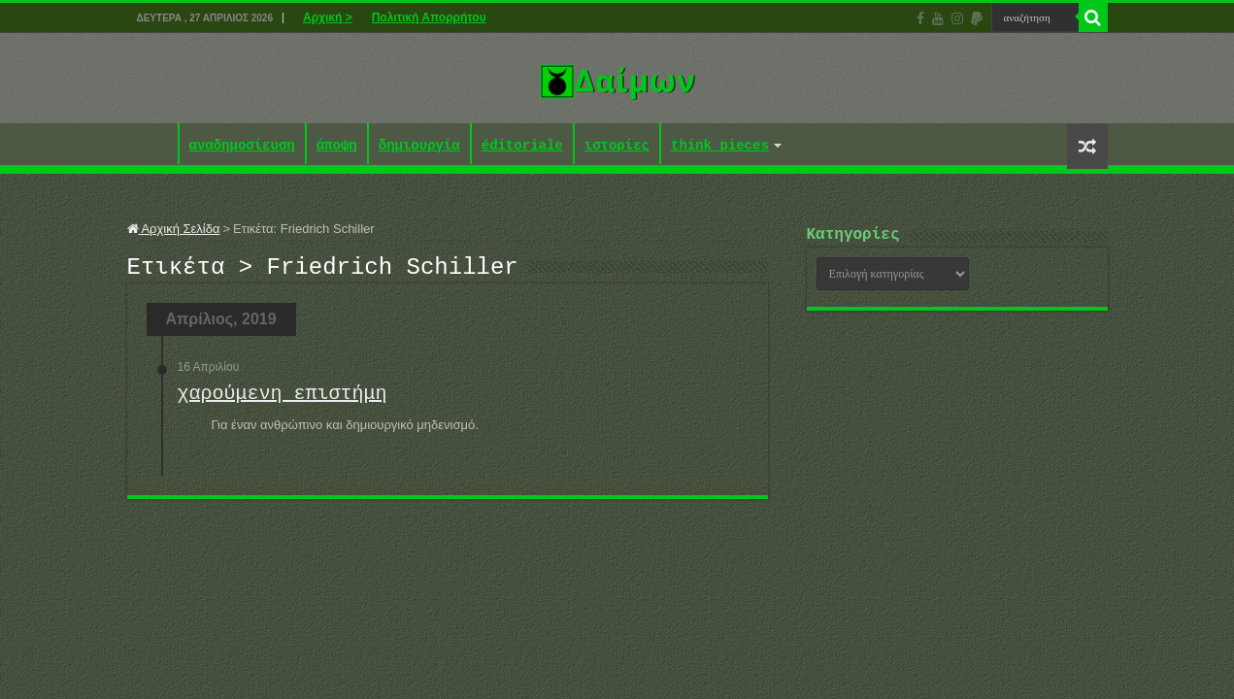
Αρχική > (327, 17)
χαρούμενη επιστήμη (282, 399)
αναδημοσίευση (242, 146)
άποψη (337, 146)
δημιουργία (419, 146)
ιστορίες (617, 146)
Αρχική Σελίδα (173, 228)
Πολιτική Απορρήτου (429, 17)
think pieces (720, 146)
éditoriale (522, 146)
